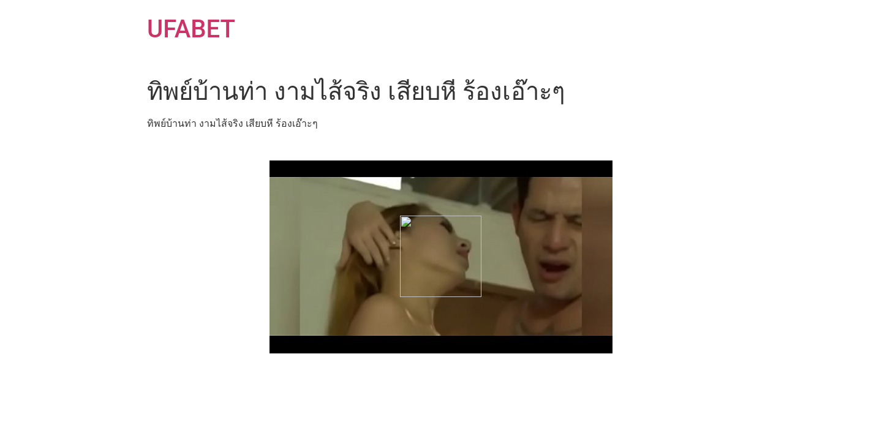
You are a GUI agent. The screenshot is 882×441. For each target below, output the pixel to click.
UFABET (191, 29)
